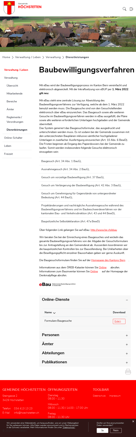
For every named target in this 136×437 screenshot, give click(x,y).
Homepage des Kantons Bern (110, 260)
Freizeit (8, 154)
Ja (102, 430)
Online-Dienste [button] (55, 300)
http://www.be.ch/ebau (105, 230)
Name (48, 312)
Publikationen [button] (54, 362)
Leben (7, 146)
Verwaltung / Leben (74, 9)
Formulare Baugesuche (58, 321)
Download (106, 312)
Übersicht (12, 85)
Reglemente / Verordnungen (15, 119)
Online (104, 267)
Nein (116, 430)
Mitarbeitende (14, 93)
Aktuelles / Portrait (47, 9)
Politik (60, 9)
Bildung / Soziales (93, 9)
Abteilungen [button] (53, 353)
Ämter (10, 109)
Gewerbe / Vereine (111, 9)
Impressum (115, 396)
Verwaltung (10, 78)
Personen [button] (50, 335)
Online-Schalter (13, 138)
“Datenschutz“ (68, 427)
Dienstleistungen (19, 129)
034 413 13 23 (23, 408)
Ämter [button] (47, 344)
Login (131, 9)
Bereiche (12, 101)
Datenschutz (99, 396)
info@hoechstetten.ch (26, 412)
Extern (116, 321)
